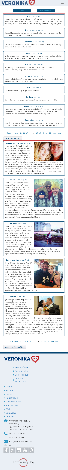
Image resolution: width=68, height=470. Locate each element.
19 (46, 133)
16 (37, 133)
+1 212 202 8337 (16, 437)
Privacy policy (22, 371)
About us (10, 416)
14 (30, 133)
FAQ (8, 409)
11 (20, 133)
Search (9, 390)
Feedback (22, 10)
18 (43, 133)
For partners (12, 405)
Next (54, 133)
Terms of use (21, 367)
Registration (12, 398)
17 (40, 133)
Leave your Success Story (14, 347)
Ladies (9, 394)
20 (50, 133)
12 (24, 133)
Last (59, 133)
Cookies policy (22, 375)
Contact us (11, 413)
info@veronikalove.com (20, 441)
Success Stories (45, 10)
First (9, 133)
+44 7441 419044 (17, 433)
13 (27, 133)
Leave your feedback (13, 138)
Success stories (13, 401)
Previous (15, 133)
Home (9, 387)
